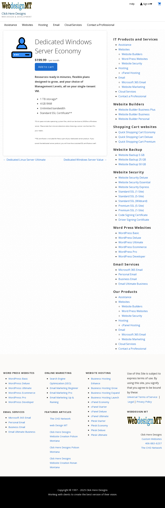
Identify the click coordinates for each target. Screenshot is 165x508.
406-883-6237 (153, 443)
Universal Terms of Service (142, 397)
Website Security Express (133, 187)
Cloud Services (73, 25)
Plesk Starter (98, 420)
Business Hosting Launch (105, 397)
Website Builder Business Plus (136, 109)
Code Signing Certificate (133, 215)
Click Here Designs (14, 13)
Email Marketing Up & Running (62, 400)
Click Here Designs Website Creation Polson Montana (64, 436)
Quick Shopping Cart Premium (136, 141)
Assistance (10, 25)
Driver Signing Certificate (133, 219)
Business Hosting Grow (104, 388)
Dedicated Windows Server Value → (85, 159)
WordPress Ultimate (130, 242)
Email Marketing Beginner (64, 388)
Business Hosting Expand (105, 392)
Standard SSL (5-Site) (131, 196)
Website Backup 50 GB (132, 164)
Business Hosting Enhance (101, 381)
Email (56, 25)
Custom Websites (152, 439)
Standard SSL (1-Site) (131, 191)
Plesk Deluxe (98, 430)
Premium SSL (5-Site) (131, 205)
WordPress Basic (128, 233)
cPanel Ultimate (100, 416)
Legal (131, 401)
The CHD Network (60, 418)
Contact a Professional (100, 25)
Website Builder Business (134, 114)
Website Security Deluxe (133, 177)
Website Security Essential (134, 182)
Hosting (43, 25)
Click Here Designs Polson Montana (64, 449)
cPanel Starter (99, 406)
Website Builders (132, 54)
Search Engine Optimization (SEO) (60, 381)
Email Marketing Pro (61, 392)
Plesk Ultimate (99, 434)
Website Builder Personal (133, 119)
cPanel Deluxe (99, 411)
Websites (27, 25)
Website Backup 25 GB (132, 159)
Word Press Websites (135, 59)
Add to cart (46, 67)
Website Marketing (133, 87)
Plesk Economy (99, 425)
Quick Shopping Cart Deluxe (135, 137)
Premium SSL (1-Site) (131, 210)
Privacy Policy (144, 401)
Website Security (132, 63)
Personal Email (127, 274)
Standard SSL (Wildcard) (132, 201)
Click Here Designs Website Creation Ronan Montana (63, 463)
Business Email (127, 279)
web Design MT (59, 425)
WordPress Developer (131, 256)
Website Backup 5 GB (131, 155)
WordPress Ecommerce (132, 247)
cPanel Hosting (131, 73)
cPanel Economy (100, 402)
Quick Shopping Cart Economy (136, 132)
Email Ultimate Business (133, 284)
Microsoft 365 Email (134, 82)
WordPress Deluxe (129, 238)
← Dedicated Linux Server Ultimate (24, 159)
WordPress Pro (127, 252)
